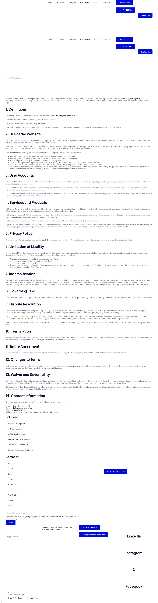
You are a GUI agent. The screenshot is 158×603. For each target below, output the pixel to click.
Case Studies (85, 3)
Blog (96, 3)
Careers (11, 479)
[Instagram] (134, 544)
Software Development (16, 424)
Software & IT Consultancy (18, 445)
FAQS (10, 506)
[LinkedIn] (134, 528)
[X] (134, 561)
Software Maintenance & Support (20, 450)
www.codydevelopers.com (132, 98)
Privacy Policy (32, 598)
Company (72, 3)
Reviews (11, 484)
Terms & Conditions (15, 598)
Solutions (60, 3)
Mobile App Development (17, 434)
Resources (106, 3)
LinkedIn (134, 536)
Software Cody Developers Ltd (17, 595)
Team (10, 474)
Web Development (15, 429)
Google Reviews (12, 537)
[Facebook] (134, 578)
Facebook (134, 586)
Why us (11, 469)
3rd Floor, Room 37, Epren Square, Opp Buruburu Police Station (57, 529)
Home (50, 3)
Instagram (134, 553)
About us (11, 463)
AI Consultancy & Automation (19, 439)
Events (10, 500)
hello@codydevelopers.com (110, 311)
